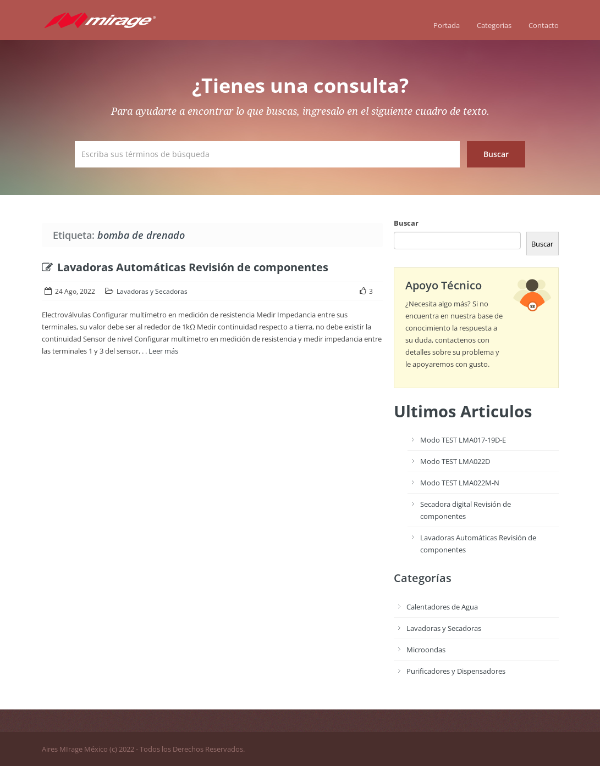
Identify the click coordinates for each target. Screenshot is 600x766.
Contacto (544, 25)
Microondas (425, 650)
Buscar (406, 223)
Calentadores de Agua (442, 607)
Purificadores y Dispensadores (455, 671)
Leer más (163, 351)
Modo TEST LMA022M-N (459, 483)
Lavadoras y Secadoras (152, 291)
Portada (446, 25)
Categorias (494, 25)
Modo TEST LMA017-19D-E (463, 440)
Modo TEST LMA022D (455, 461)
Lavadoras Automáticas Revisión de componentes (185, 267)
